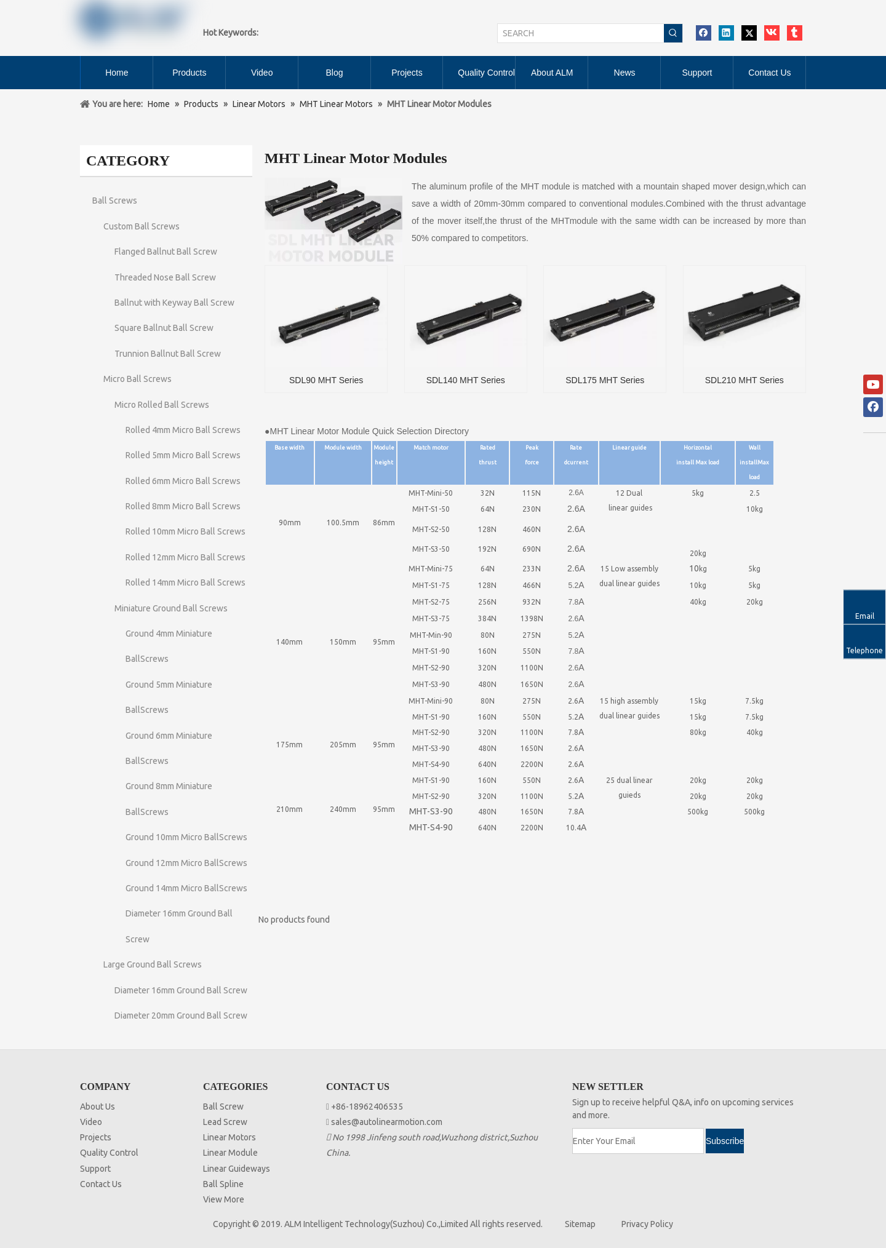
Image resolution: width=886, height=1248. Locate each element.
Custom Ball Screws (141, 226)
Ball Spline (223, 1184)
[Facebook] (873, 407)
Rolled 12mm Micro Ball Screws (185, 557)
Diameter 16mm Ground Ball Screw (180, 990)
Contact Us (101, 1184)
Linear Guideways (236, 1169)
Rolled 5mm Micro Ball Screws (183, 455)
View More (223, 1199)
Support (95, 1169)
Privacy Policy (647, 1224)
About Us (97, 1106)
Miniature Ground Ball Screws (171, 608)
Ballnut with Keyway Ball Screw (174, 303)
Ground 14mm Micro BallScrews (186, 888)
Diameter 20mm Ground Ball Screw (180, 1015)
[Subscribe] (725, 1141)
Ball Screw (223, 1106)
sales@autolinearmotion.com (386, 1122)
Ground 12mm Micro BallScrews (186, 863)
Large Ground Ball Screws (152, 964)
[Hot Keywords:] (673, 33)
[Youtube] (873, 384)
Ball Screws (114, 200)
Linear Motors (229, 1137)
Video (91, 1122)
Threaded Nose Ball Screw (165, 277)
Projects (95, 1137)
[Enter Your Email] (638, 1141)
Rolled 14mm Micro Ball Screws (185, 582)
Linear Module (230, 1153)
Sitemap (580, 1224)
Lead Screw (225, 1122)
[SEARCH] (581, 33)
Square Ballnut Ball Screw (164, 328)
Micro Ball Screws (137, 379)
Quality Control (109, 1153)
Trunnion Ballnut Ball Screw (167, 354)
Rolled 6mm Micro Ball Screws (183, 481)
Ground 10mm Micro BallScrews (186, 837)
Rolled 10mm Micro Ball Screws (185, 531)
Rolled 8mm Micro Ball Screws (183, 506)
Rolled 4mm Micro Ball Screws (183, 430)
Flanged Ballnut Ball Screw (165, 251)
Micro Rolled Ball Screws (161, 405)
